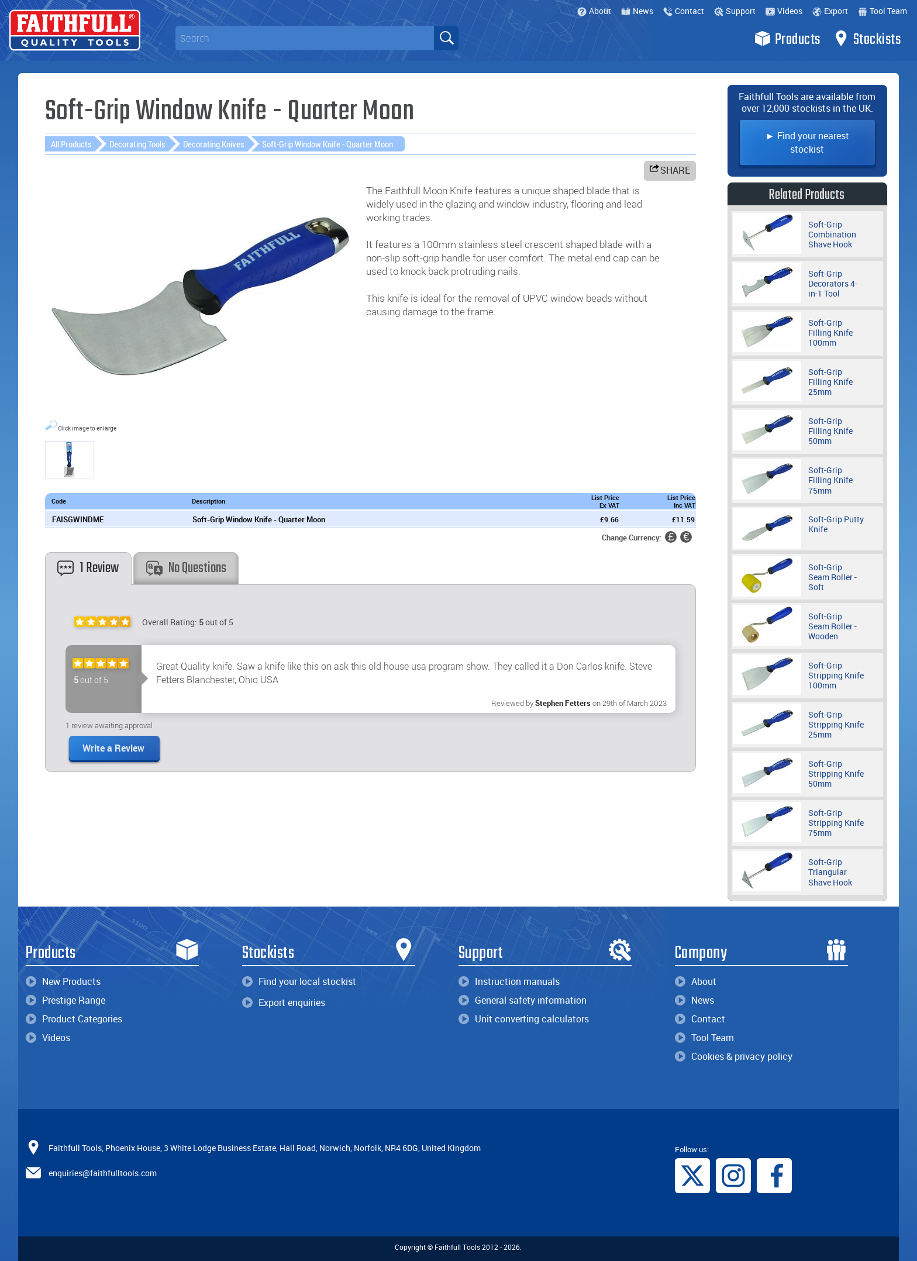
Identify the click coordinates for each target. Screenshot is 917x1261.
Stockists (867, 38)
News (637, 10)
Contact (683, 10)
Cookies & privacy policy (733, 1056)
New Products (63, 981)
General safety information (522, 1000)
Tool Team (882, 10)
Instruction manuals (509, 981)
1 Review (88, 568)
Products (787, 38)
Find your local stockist (299, 981)
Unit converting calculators (523, 1018)
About (594, 10)
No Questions (186, 568)
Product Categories (74, 1018)
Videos (784, 10)
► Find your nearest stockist (807, 142)
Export (830, 10)
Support (735, 10)
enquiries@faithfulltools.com (103, 1173)
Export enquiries (283, 1002)
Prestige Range (65, 1000)
